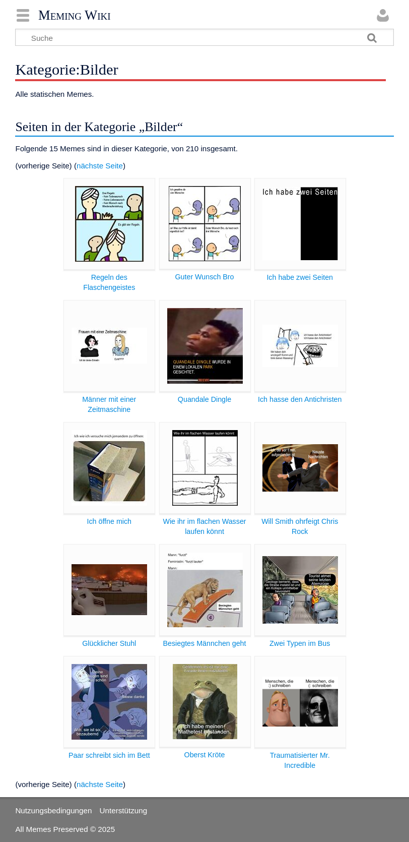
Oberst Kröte (204, 755)
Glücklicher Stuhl (109, 643)
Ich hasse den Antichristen (300, 399)
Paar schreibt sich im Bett (109, 755)
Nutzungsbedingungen (53, 810)
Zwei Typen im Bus (299, 643)
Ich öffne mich (109, 521)
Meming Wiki (74, 15)
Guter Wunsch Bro (204, 277)
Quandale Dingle (204, 399)
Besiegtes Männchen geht (204, 643)
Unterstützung (124, 810)
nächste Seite (100, 165)
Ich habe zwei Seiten (299, 277)
